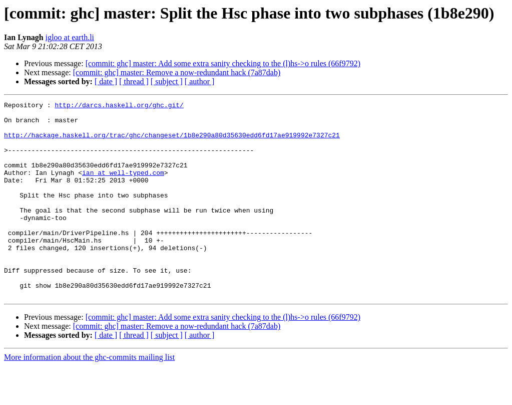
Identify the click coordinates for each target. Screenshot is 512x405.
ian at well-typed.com (123, 187)
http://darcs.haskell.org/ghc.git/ (119, 106)
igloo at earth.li (70, 37)
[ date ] (106, 81)
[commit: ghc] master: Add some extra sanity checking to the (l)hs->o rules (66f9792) (223, 63)
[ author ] (200, 81)
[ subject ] (167, 81)
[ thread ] (134, 81)
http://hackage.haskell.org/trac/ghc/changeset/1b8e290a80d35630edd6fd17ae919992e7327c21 (172, 142)
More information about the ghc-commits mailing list (89, 396)
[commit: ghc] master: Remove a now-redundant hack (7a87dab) (177, 72)
